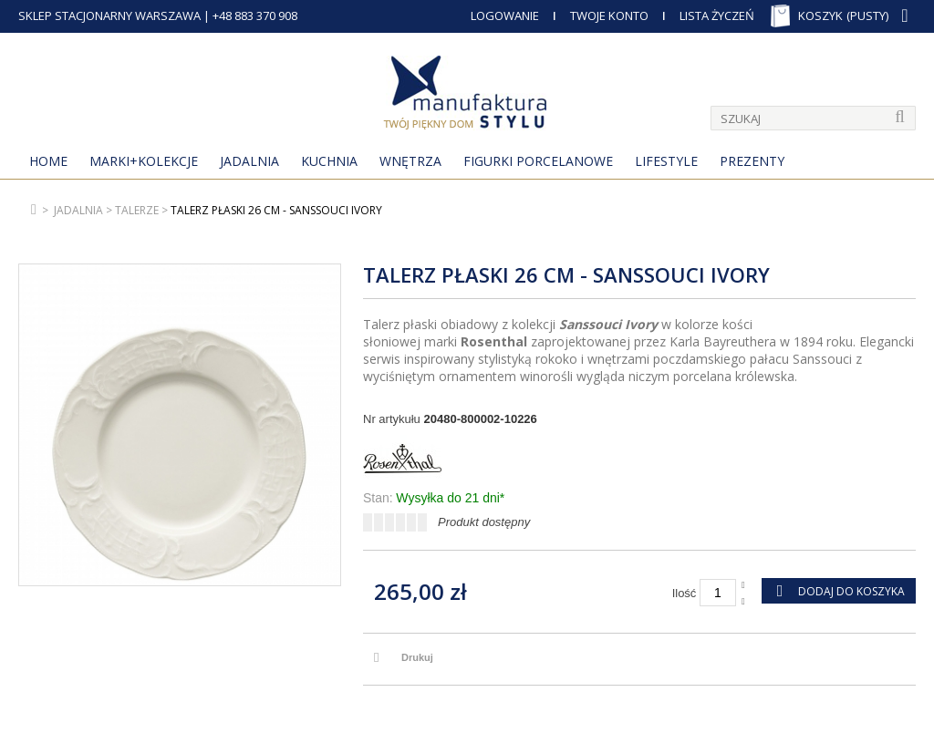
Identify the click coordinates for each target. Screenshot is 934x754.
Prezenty (752, 161)
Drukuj (417, 657)
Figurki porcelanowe (538, 161)
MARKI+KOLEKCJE (143, 161)
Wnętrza (410, 161)
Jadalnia (249, 161)
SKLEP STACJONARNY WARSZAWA (109, 15)
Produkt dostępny (484, 522)
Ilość (684, 593)
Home (48, 161)
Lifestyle (666, 161)
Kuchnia (329, 161)
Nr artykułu (391, 419)
